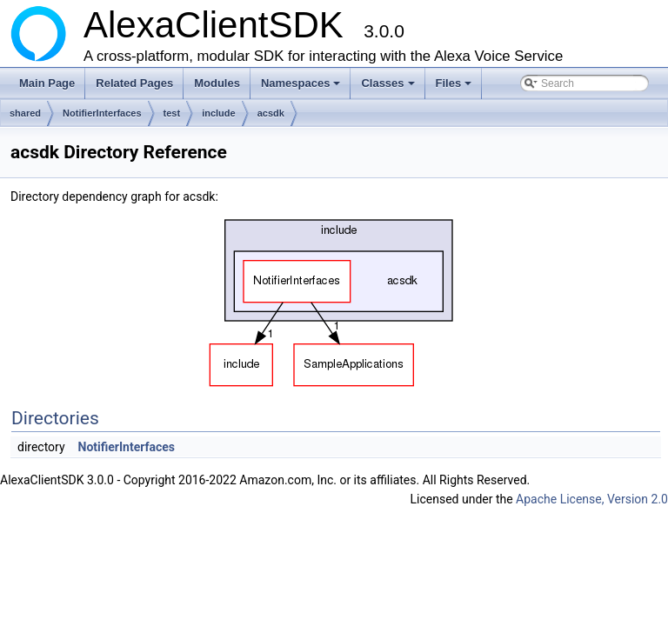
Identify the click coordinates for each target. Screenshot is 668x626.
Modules (217, 83)
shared (25, 113)
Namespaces (302, 88)
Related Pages (134, 83)
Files (455, 88)
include (219, 113)
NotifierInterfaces (102, 113)
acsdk (270, 113)
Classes (389, 88)
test (172, 113)
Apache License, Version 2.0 (592, 499)
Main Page (47, 83)
